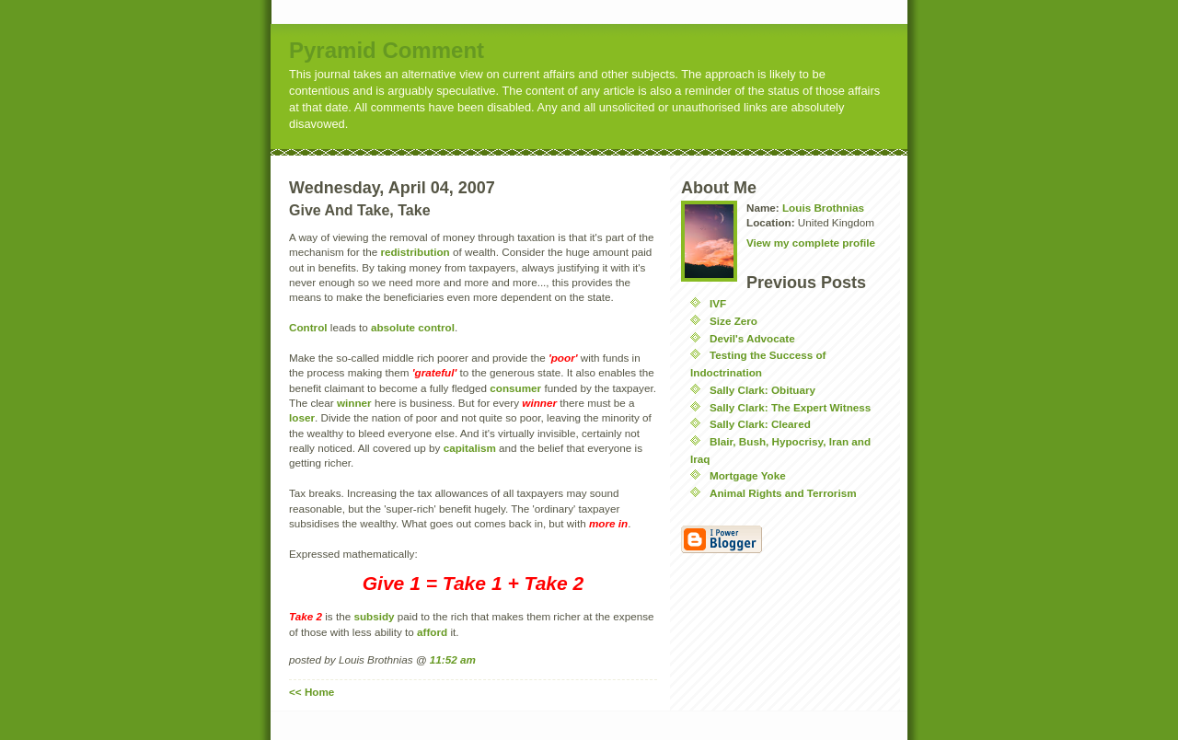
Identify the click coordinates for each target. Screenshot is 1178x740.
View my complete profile (810, 243)
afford (433, 632)
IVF (718, 303)
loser (302, 417)
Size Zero (733, 321)
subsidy (373, 616)
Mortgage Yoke (748, 475)
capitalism (470, 448)
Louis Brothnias (823, 208)
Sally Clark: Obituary (762, 390)
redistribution (414, 252)
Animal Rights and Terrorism (783, 493)
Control (308, 327)
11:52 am (453, 659)
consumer (515, 388)
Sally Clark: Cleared (760, 424)
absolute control (413, 327)
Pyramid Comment (386, 50)
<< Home (311, 692)
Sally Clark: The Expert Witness (790, 407)
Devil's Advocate (752, 338)
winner (354, 403)
